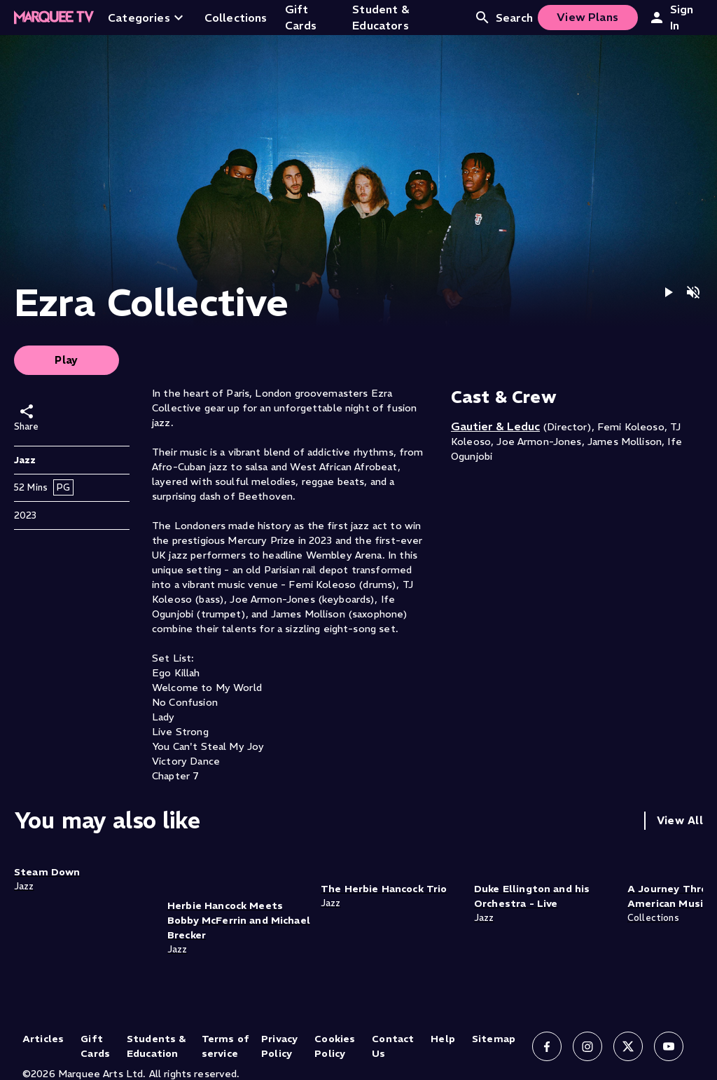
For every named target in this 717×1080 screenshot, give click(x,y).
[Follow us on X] (628, 1046)
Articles (43, 1038)
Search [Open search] (504, 17)
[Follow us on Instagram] (587, 1046)
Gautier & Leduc (495, 426)
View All (680, 820)
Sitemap (493, 1038)
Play (66, 360)
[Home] (54, 18)
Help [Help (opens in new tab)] (443, 1038)
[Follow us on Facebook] (547, 1046)
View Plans (587, 17)
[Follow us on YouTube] (668, 1046)
